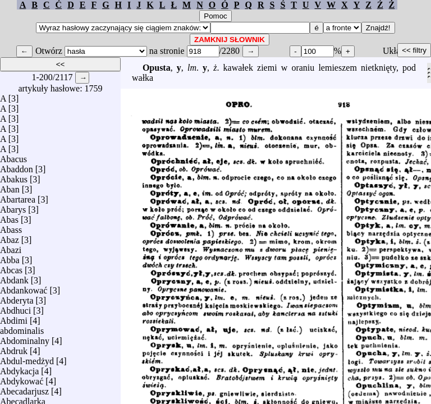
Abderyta (17, 297)
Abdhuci (15, 308)
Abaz (9, 237)
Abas (9, 217)
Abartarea (17, 196)
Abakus (13, 176)
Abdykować (21, 378)
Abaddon (16, 166)
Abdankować (23, 287)
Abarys (13, 207)
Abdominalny (24, 338)
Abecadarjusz (24, 388)
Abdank (14, 277)
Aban (10, 186)
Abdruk (13, 348)
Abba (10, 257)
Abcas (11, 267)
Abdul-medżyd (27, 358)
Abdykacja (19, 368)
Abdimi (13, 318)
